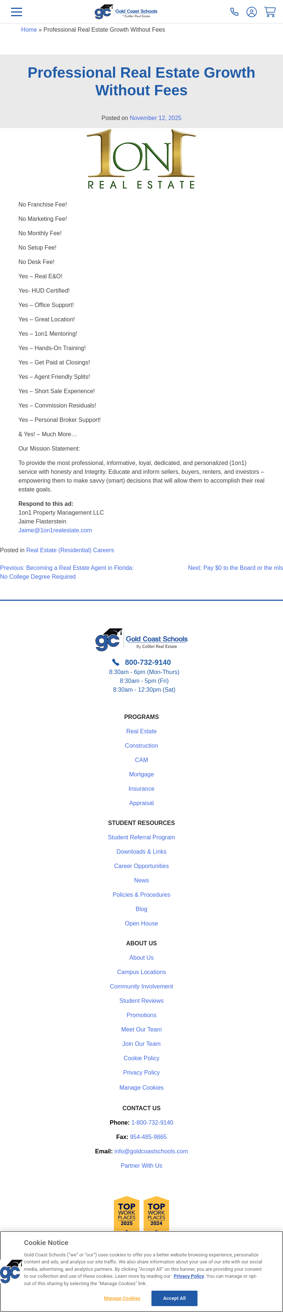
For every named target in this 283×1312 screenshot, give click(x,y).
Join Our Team (141, 1044)
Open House (141, 923)
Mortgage (141, 774)
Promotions (142, 1015)
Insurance (141, 789)
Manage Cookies (141, 1088)
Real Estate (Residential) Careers (70, 550)
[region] (141, 1271)
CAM (141, 760)
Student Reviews (141, 1001)
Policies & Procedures (142, 895)
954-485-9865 (148, 1137)
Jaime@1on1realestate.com (55, 530)
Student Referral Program (141, 837)
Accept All (174, 1298)
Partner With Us (142, 1166)
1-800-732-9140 (152, 1122)
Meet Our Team (141, 1029)
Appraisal (141, 803)
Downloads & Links (141, 852)
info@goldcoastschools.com (151, 1151)
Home (29, 30)
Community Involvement (141, 986)
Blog (141, 909)
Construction (141, 746)
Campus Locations (141, 972)
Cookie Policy (142, 1058)
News (141, 880)
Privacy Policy (141, 1072)
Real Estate (141, 731)
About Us (141, 958)
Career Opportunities (141, 866)
